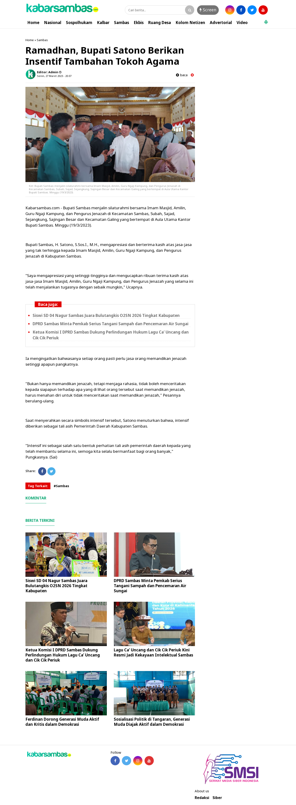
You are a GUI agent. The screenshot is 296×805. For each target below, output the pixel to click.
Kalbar (103, 22)
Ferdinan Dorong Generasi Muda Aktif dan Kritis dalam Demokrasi (62, 722)
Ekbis (139, 22)
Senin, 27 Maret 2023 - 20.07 (54, 76)
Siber (217, 797)
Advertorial (221, 22)
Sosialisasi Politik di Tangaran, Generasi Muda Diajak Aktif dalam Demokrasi (152, 722)
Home (33, 22)
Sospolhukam (79, 22)
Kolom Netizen (190, 22)
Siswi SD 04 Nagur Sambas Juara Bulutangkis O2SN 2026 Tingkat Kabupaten (106, 315)
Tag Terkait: (38, 486)
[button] (266, 20)
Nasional (52, 22)
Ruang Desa (159, 22)
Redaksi (202, 797)
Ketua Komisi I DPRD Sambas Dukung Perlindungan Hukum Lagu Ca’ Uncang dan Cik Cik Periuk (62, 655)
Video (242, 22)
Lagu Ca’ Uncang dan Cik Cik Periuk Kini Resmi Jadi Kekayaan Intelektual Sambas (153, 652)
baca (182, 75)
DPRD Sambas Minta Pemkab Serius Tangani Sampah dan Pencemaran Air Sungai (110, 323)
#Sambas (61, 486)
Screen (208, 9)
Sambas (121, 22)
